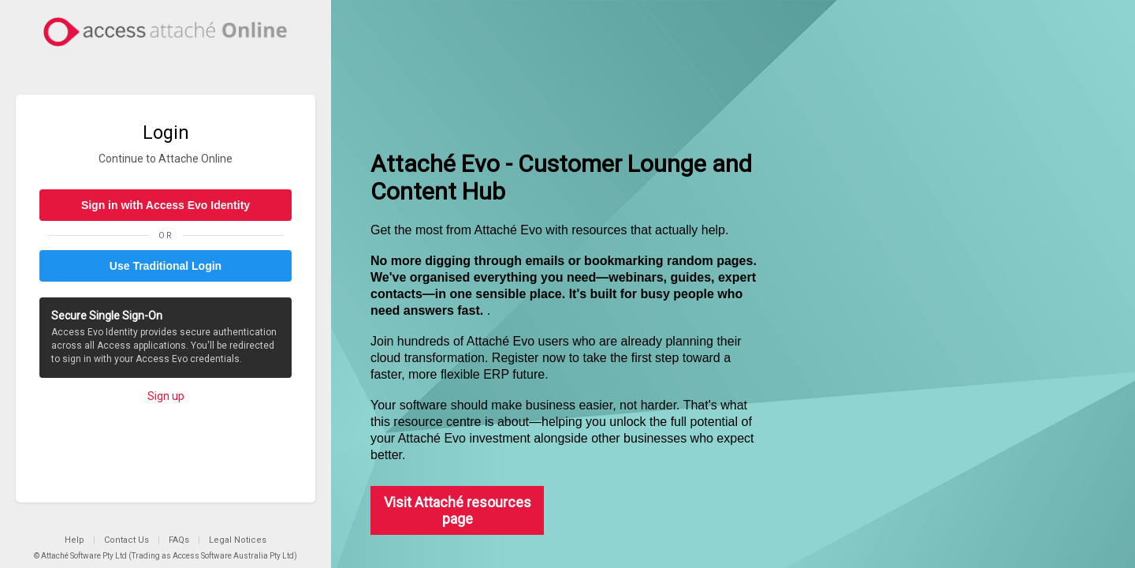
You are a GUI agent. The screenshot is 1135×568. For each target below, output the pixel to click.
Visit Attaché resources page (457, 510)
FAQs (179, 540)
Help (74, 540)
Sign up (165, 396)
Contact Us (126, 540)
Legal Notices (237, 540)
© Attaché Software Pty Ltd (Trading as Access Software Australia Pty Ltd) (165, 555)
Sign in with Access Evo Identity (165, 205)
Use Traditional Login (165, 266)
